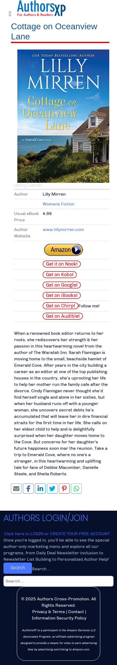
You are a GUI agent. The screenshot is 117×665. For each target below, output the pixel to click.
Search (17, 568)
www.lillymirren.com (63, 229)
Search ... (41, 568)
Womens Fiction (58, 203)
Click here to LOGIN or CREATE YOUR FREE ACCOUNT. (57, 533)
